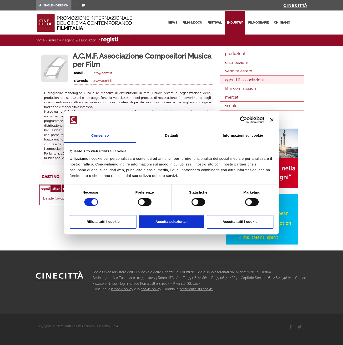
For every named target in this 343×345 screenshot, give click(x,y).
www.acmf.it (102, 81)
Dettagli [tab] (171, 136)
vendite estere (238, 71)
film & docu (192, 22)
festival (214, 22)
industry (235, 22)
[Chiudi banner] (271, 119)
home (40, 40)
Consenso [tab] (100, 136)
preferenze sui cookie (196, 289)
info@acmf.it (102, 73)
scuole (231, 105)
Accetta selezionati (171, 222)
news (172, 22)
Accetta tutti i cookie (239, 222)
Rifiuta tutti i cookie (103, 222)
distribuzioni (236, 62)
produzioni (235, 53)
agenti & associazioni (81, 40)
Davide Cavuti (54, 198)
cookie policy (151, 289)
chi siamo (282, 22)
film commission (240, 88)
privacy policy (122, 289)
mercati (232, 97)
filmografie (258, 22)
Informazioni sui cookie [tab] (243, 136)
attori (56, 188)
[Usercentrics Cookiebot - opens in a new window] (243, 119)
